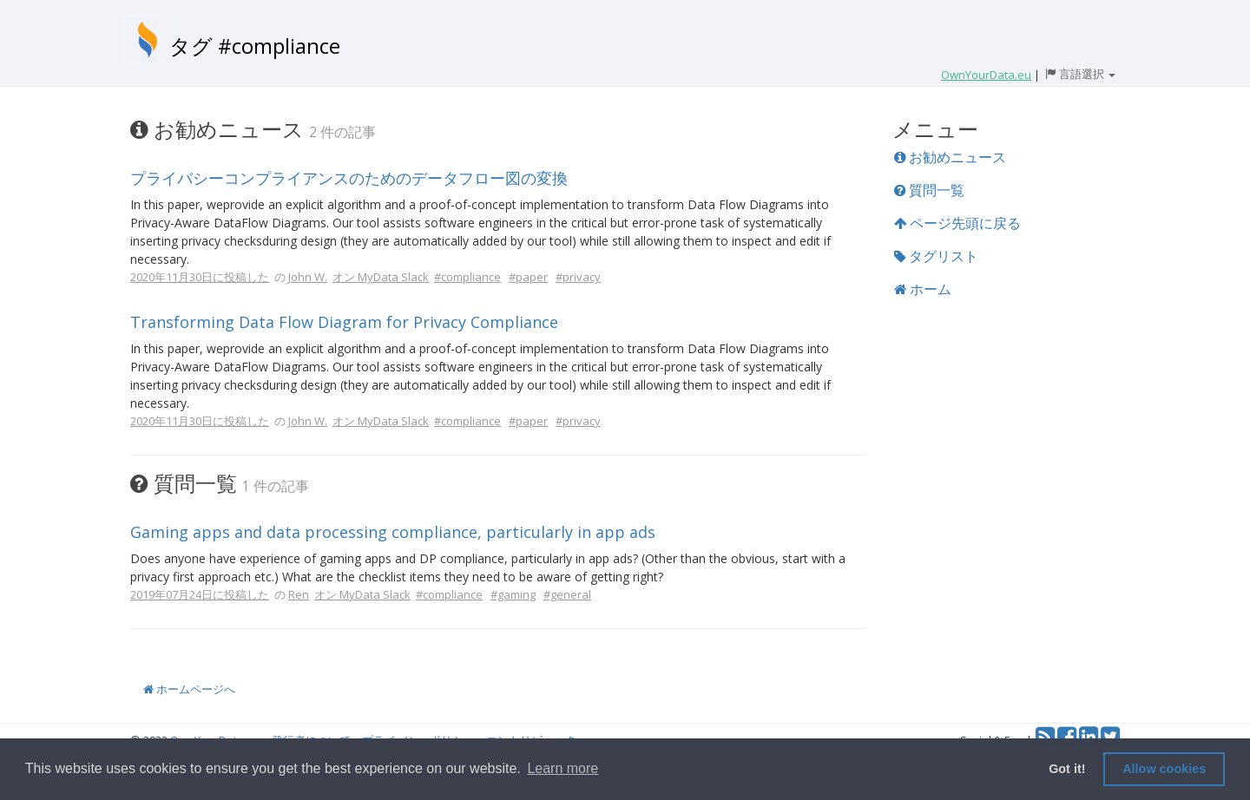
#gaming (513, 594)
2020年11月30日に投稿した (199, 277)
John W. (307, 277)
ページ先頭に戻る (957, 223)
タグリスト (936, 256)
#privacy (578, 277)
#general (567, 594)
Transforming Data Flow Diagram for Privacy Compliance (344, 321)
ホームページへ (189, 689)
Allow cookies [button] (1164, 769)
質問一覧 (929, 190)
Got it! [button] (1067, 769)
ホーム (922, 288)
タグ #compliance (254, 45)
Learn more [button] (562, 768)
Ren (298, 594)
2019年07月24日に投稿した (199, 594)
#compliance (467, 277)
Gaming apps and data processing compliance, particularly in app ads (392, 531)
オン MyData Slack (380, 277)
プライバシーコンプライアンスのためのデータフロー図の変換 (349, 177)
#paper (528, 277)
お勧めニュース (950, 157)
